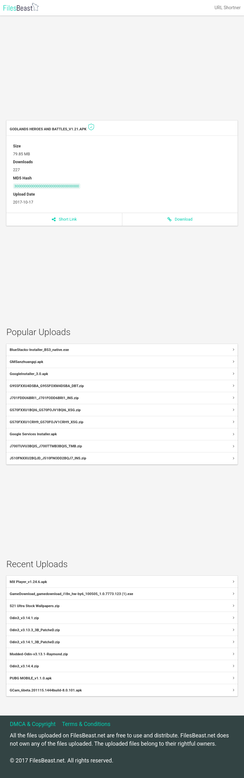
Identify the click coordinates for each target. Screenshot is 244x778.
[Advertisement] (122, 70)
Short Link (64, 219)
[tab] (122, 350)
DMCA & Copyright (33, 724)
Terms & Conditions (86, 724)
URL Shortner (227, 7)
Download (180, 219)
